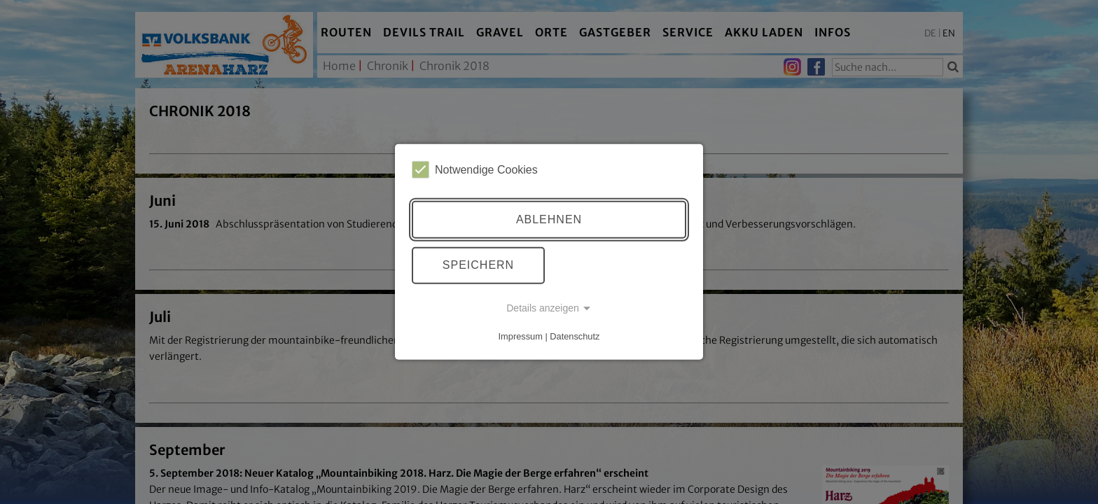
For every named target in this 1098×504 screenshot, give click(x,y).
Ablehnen (549, 219)
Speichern (478, 265)
